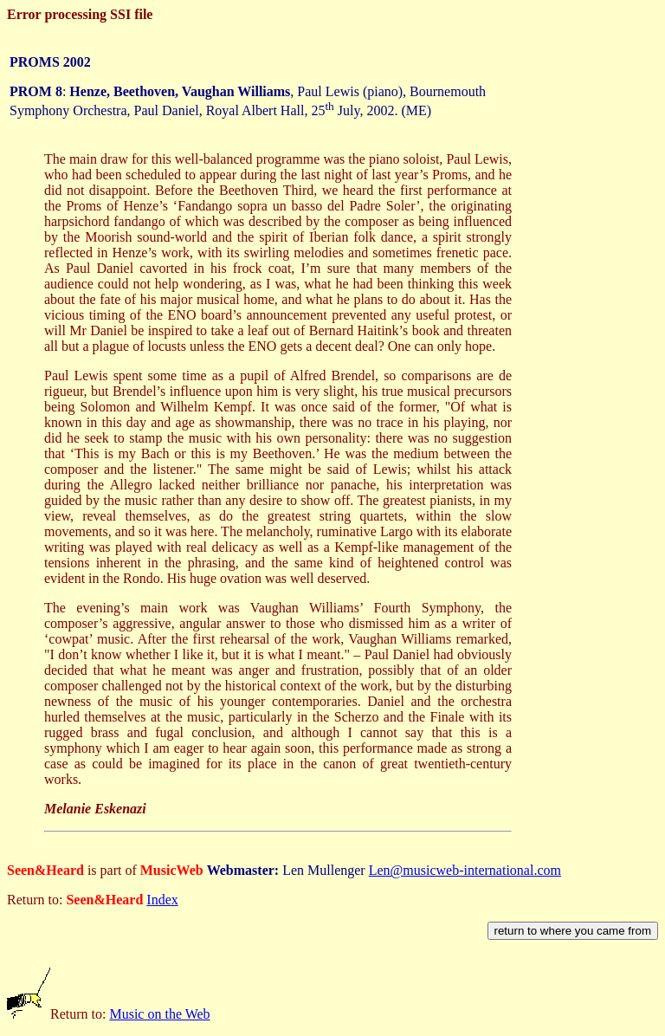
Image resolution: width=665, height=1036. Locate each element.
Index (162, 899)
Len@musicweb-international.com (465, 870)
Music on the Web (159, 1014)
